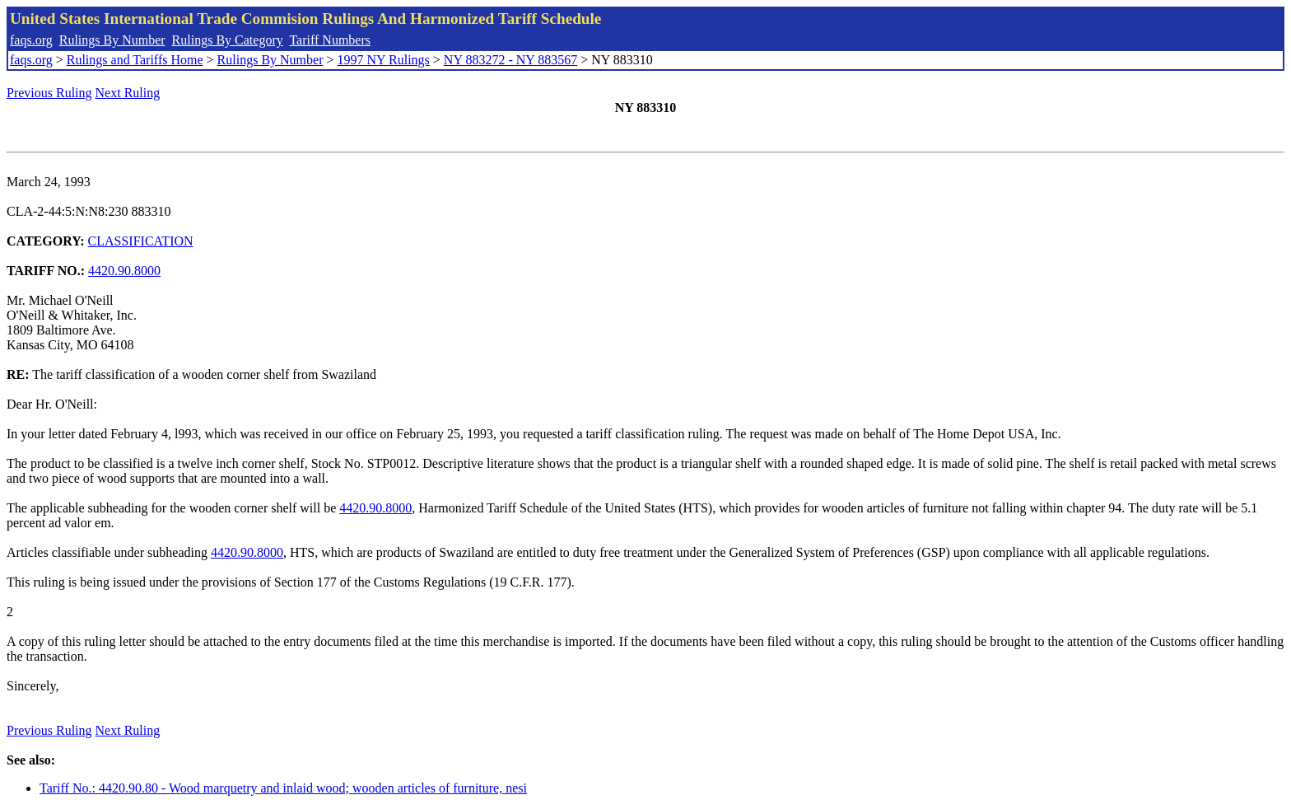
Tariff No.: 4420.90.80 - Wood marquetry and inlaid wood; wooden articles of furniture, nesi (283, 788)
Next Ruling (128, 93)
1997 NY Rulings (384, 60)
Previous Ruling (49, 93)
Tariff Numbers (330, 40)
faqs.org (31, 40)
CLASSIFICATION (140, 241)
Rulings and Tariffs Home (135, 60)
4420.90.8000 (124, 271)
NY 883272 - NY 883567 (510, 60)
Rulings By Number (112, 40)
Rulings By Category (227, 40)
